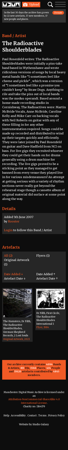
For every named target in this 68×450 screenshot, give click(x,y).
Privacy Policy (56, 415)
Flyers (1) (43, 255)
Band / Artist (14, 35)
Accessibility (18, 415)
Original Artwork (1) (16, 262)
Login (8, 230)
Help (6, 415)
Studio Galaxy (40, 424)
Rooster (13, 221)
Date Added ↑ (45, 274)
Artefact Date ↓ (14, 278)
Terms (42, 415)
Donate (58, 12)
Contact (32, 415)
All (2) (8, 255)
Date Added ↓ (13, 274)
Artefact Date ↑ (47, 278)
